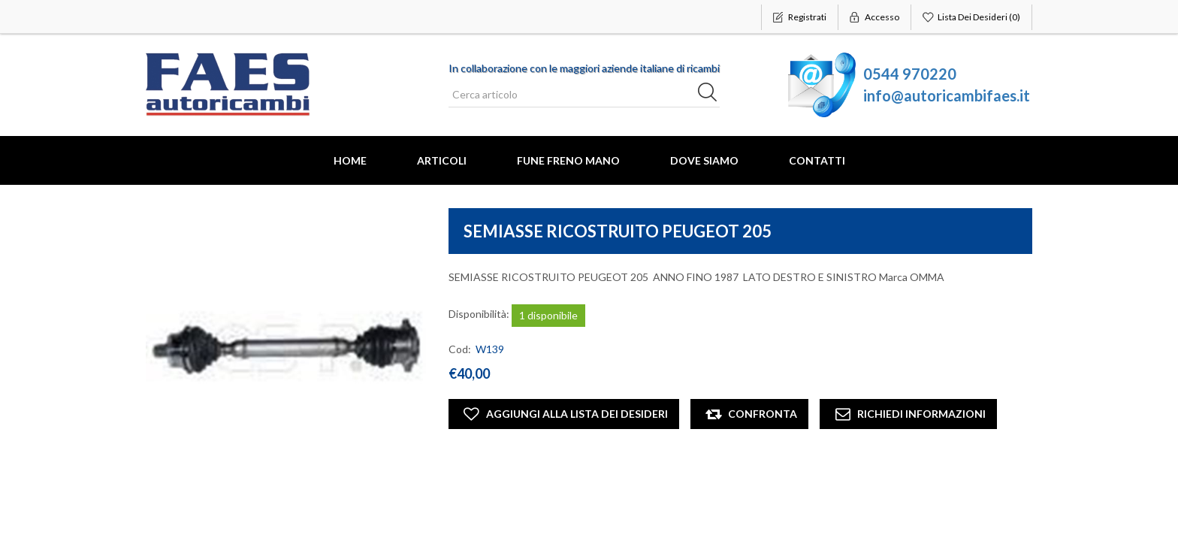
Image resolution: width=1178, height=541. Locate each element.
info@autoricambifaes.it (946, 95)
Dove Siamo (704, 160)
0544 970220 (909, 74)
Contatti (817, 160)
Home (350, 160)
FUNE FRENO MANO (568, 160)
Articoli (442, 160)
